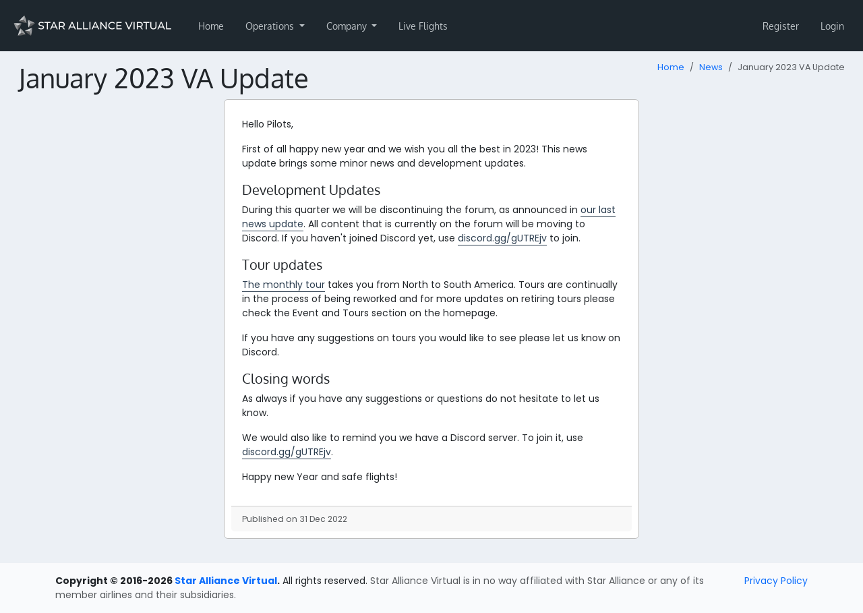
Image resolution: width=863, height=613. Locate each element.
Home (211, 26)
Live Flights (423, 26)
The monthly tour (283, 284)
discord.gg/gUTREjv (502, 238)
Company (347, 26)
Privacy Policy (776, 580)
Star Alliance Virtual (226, 580)
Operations (271, 26)
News (711, 67)
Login (832, 26)
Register (781, 26)
